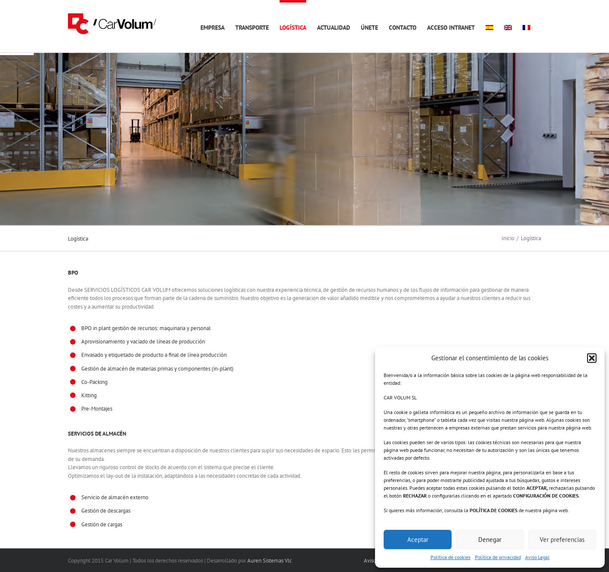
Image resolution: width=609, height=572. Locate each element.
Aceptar (417, 539)
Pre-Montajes (96, 408)
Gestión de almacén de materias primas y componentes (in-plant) (157, 368)
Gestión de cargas (101, 524)
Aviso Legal (537, 557)
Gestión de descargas (105, 510)
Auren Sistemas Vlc (269, 560)
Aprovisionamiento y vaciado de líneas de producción (143, 341)
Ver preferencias (562, 539)
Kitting (89, 395)
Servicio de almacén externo (114, 497)
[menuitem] (489, 26)
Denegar (489, 539)
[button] (591, 358)
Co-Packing (94, 382)
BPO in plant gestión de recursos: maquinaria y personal (146, 328)
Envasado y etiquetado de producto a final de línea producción (154, 355)
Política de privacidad (498, 557)
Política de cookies (451, 557)
